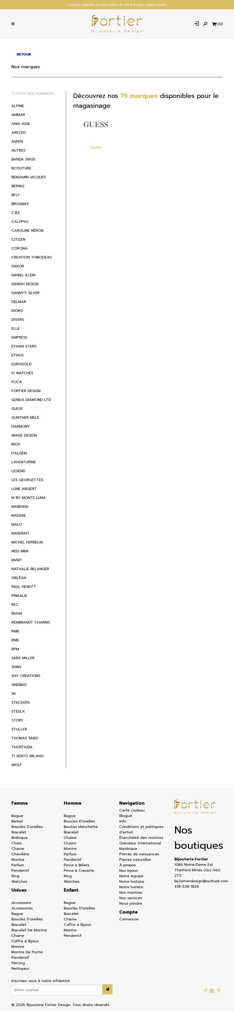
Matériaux (128, 851)
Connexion (129, 922)
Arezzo (18, 135)
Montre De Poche (27, 955)
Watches (19, 884)
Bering (17, 189)
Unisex (19, 893)
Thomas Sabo (24, 741)
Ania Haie (20, 126)
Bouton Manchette (81, 829)
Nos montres (130, 895)
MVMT (16, 563)
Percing (18, 966)
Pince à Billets (76, 868)
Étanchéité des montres (141, 840)
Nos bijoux (128, 873)
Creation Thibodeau (31, 260)
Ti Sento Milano (27, 759)
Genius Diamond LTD (31, 403)
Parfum (17, 868)
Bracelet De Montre (29, 933)
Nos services (130, 901)
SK (13, 696)
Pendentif (20, 873)
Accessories (22, 911)
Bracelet (18, 835)
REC (15, 607)
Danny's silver (25, 296)
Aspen (17, 144)
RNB (15, 643)
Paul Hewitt (23, 590)
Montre (17, 862)
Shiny (16, 670)
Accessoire (21, 906)
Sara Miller (23, 661)
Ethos (17, 358)
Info (122, 824)
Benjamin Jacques (28, 180)
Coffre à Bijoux (25, 944)
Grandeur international (140, 846)
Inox (15, 447)
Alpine (17, 109)
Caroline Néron (27, 233)
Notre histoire (131, 884)
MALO (16, 527)
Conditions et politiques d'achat (141, 832)
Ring (15, 879)
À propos (127, 868)
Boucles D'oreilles (27, 829)
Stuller (19, 732)
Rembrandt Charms (30, 625)
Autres (18, 153)
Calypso (19, 224)
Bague (17, 819)
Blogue (125, 819)
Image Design (24, 438)
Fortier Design (25, 394)
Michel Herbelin (27, 545)
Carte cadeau (132, 813)
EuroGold (21, 367)
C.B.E (15, 216)
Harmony (20, 429)
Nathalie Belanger (30, 572)
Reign (16, 616)
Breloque (19, 840)
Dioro (17, 313)
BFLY (15, 198)
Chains (70, 846)
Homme (72, 806)
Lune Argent (24, 492)
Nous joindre (130, 906)
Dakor (17, 269)
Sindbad (19, 687)
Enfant (71, 893)
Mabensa (20, 509)
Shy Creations (25, 679)
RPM (15, 652)
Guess (17, 411)
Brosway (20, 207)
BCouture (21, 171)
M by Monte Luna (28, 500)
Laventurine (23, 465)
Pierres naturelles (135, 862)
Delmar (18, 305)
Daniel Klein (23, 278)
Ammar (18, 118)
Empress (19, 340)
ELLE (15, 331)
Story (17, 723)
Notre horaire (131, 890)
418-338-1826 (186, 889)
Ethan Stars (23, 349)
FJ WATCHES (22, 376)
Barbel (17, 824)
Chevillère (20, 857)
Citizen (18, 242)
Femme (19, 806)
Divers (17, 322)
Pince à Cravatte (79, 873)
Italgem (19, 456)
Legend (18, 474)
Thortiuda (21, 750)
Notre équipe (131, 879)
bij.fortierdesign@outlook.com (198, 884)
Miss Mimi (19, 554)
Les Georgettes (27, 483)
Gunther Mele (25, 420)
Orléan (18, 581)
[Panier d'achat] (217, 25)
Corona (19, 251)
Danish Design (25, 287)
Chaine (17, 851)
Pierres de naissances (139, 857)
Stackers (20, 705)
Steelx (18, 714)
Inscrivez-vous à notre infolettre (40, 984)
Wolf (16, 768)
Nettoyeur (20, 971)
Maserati (20, 536)
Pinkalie (19, 598)
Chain (16, 846)
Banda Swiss (23, 162)
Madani (18, 518)
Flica (16, 385)
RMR (15, 634)
